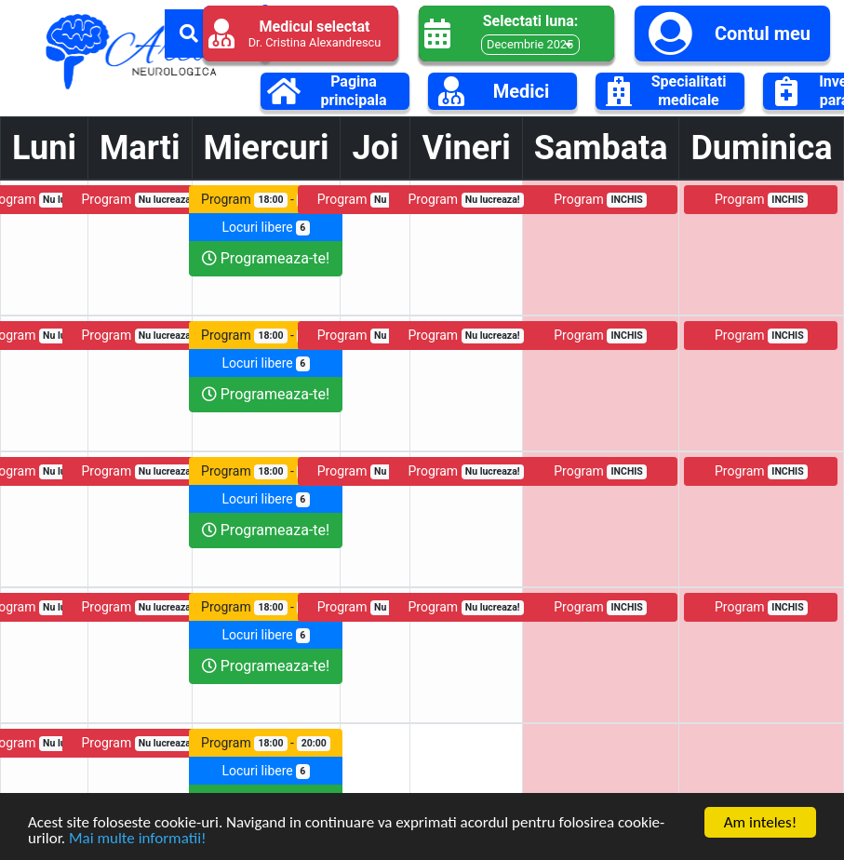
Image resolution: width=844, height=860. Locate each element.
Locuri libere (265, 227)
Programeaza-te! (265, 258)
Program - (265, 200)
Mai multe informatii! (138, 838)
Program (139, 200)
